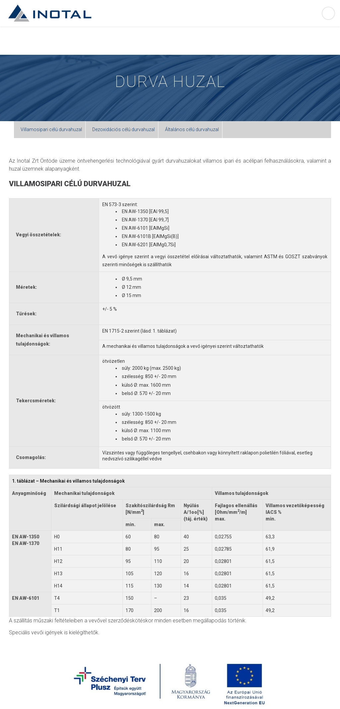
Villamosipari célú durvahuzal (51, 129)
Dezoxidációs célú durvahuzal (123, 129)
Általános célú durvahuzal (192, 129)
